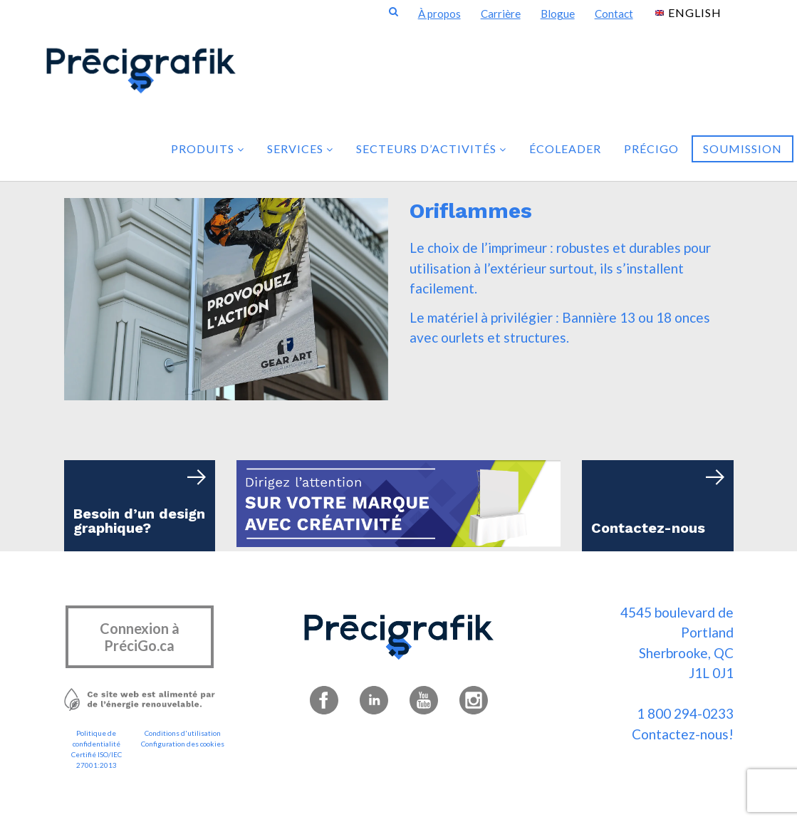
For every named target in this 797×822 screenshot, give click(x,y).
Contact (614, 13)
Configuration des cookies (182, 743)
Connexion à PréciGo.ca (139, 637)
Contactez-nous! (683, 734)
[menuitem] (688, 12)
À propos (439, 13)
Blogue (558, 13)
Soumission (742, 148)
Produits (207, 148)
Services (300, 148)
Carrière (501, 13)
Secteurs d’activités (431, 148)
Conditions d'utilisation (183, 733)
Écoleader (565, 148)
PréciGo (651, 148)
